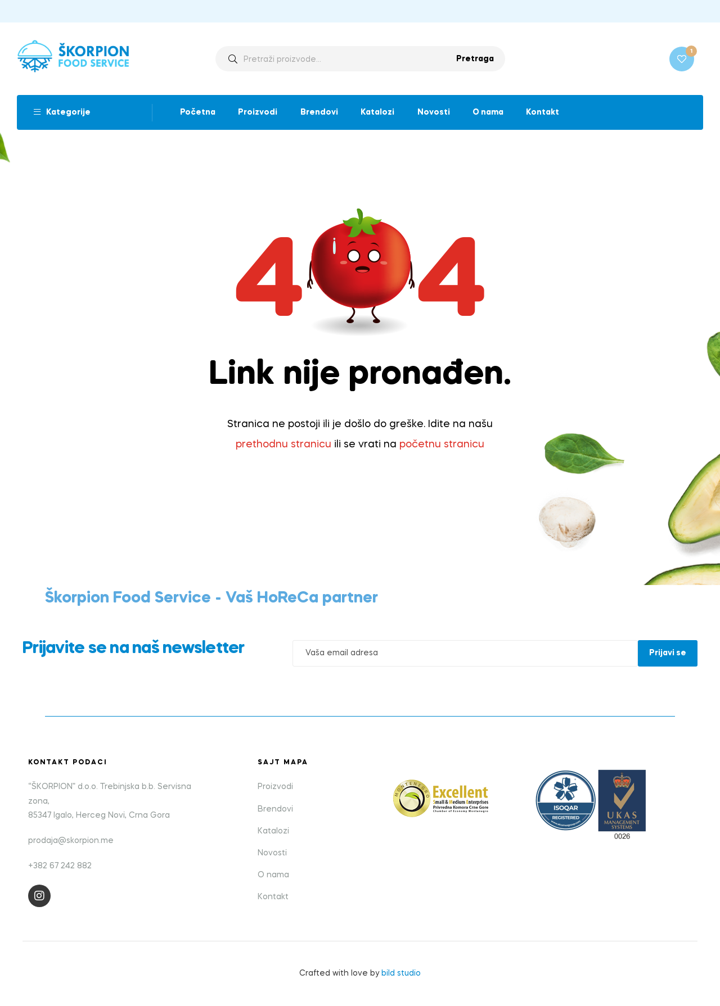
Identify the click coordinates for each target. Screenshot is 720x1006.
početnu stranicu (441, 444)
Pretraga (475, 59)
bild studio (401, 973)
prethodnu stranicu (283, 444)
